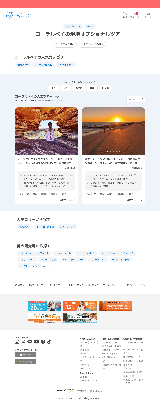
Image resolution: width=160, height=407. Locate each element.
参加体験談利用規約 (133, 372)
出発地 (105, 88)
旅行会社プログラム (111, 349)
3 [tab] (46, 151)
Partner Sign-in (109, 353)
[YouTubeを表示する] (36, 342)
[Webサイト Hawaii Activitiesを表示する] (65, 391)
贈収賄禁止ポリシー (133, 357)
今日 (53, 88)
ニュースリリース (110, 342)
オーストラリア (73, 26)
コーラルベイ (109, 285)
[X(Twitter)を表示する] (23, 342)
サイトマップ (86, 368)
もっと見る (48, 266)
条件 (92, 88)
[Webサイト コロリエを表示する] (96, 391)
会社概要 (84, 349)
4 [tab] (49, 151)
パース (90, 26)
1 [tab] (40, 151)
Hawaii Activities (88, 380)
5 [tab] (52, 151)
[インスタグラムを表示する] (17, 342)
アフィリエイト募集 (111, 345)
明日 (65, 88)
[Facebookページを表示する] (43, 342)
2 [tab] (43, 151)
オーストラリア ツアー (75, 285)
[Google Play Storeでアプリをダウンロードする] (25, 361)
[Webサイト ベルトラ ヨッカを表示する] (82, 391)
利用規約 (127, 368)
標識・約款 (128, 375)
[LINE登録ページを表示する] (30, 342)
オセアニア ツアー (53, 285)
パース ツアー (94, 285)
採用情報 (84, 364)
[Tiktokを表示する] (49, 342)
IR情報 (83, 353)
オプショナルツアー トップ (29, 285)
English (84, 376)
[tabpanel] (46, 131)
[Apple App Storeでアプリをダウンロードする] (25, 354)
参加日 (79, 88)
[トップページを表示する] (18, 15)
